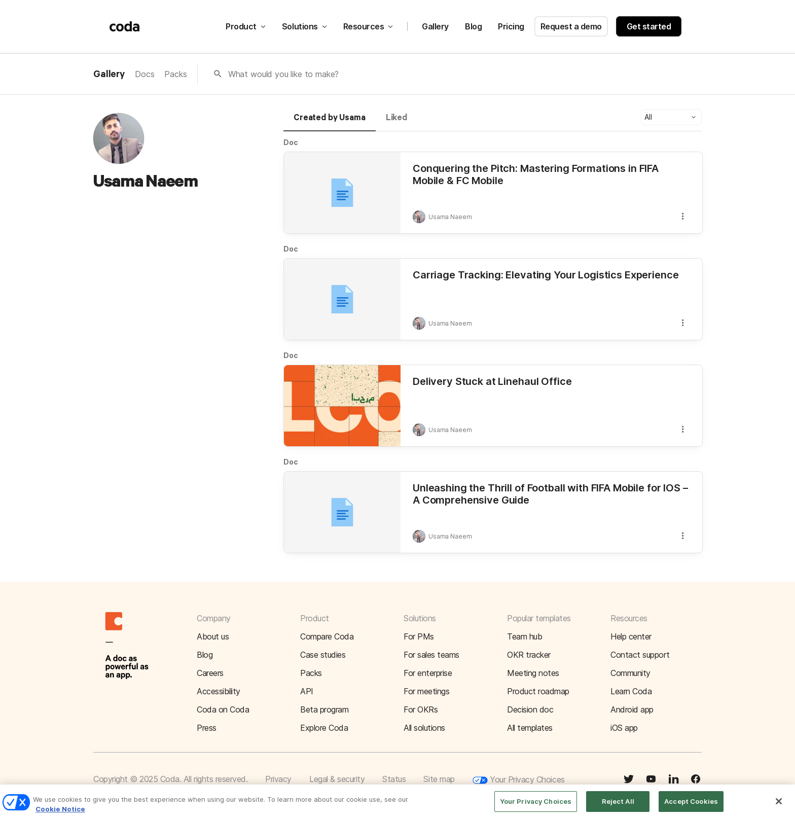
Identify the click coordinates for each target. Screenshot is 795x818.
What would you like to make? (283, 74)
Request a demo (571, 26)
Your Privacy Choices (519, 780)
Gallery (435, 26)
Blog (473, 26)
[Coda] (125, 26)
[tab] (329, 122)
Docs (144, 74)
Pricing (511, 26)
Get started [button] (649, 26)
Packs (175, 74)
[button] (671, 117)
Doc (290, 142)
